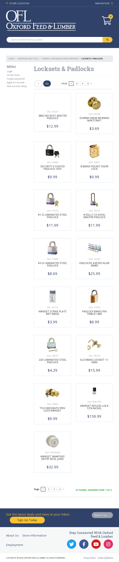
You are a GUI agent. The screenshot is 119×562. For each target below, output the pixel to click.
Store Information (34, 535)
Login (9, 71)
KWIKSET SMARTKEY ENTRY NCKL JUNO (52, 458)
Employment (14, 545)
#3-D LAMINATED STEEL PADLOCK (52, 264)
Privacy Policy (89, 558)
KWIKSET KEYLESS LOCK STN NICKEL (94, 407)
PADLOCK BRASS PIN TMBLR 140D (94, 313)
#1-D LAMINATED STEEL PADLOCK (52, 216)
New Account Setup (17, 86)
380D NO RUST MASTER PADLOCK (52, 117)
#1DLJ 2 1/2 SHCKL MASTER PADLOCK (94, 216)
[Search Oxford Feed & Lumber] (54, 39)
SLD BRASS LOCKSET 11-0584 (94, 361)
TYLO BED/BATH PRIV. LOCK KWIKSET (53, 409)
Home (11, 58)
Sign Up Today (27, 520)
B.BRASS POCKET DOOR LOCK (94, 168)
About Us (12, 535)
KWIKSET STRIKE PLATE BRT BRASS (52, 313)
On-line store (13, 75)
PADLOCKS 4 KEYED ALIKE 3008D (94, 264)
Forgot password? (16, 78)
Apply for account (15, 82)
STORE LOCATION (17, 3)
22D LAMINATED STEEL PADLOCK (52, 361)
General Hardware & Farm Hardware (60, 58)
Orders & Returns (105, 558)
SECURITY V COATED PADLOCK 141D (52, 168)
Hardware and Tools (28, 58)
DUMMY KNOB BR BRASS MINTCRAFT (94, 119)
